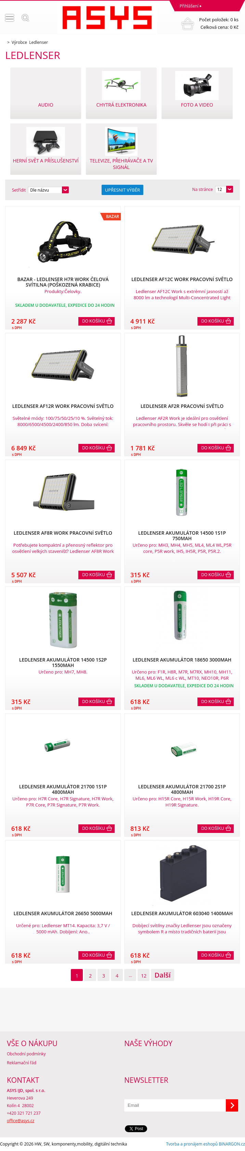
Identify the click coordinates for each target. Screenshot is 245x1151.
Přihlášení (189, 6)
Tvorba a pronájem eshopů (192, 1144)
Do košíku (93, 321)
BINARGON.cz (232, 1144)
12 (143, 975)
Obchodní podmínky (26, 1054)
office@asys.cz (20, 1121)
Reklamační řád (21, 1063)
